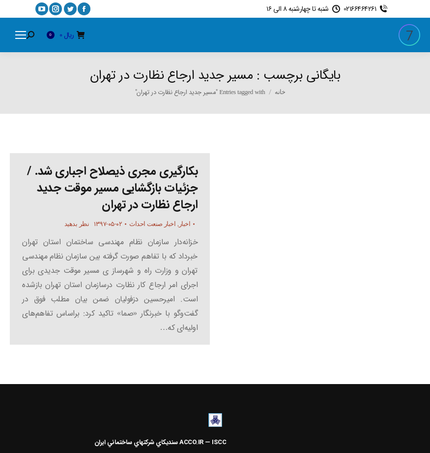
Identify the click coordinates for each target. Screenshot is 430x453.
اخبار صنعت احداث (152, 223)
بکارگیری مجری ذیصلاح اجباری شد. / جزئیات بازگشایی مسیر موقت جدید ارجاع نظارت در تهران (112, 188)
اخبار (185, 223)
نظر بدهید (76, 223)
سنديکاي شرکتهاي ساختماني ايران (136, 442)
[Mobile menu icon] (21, 35)
